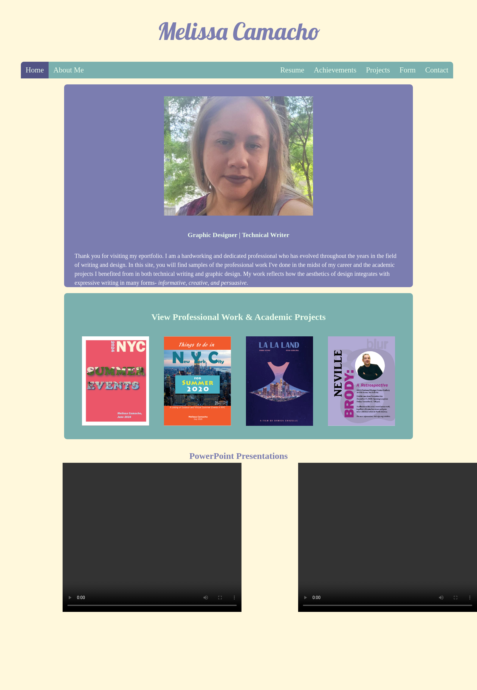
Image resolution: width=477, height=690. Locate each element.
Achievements (335, 70)
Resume (292, 70)
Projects (378, 70)
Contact (436, 70)
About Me (68, 70)
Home (35, 70)
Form (407, 70)
